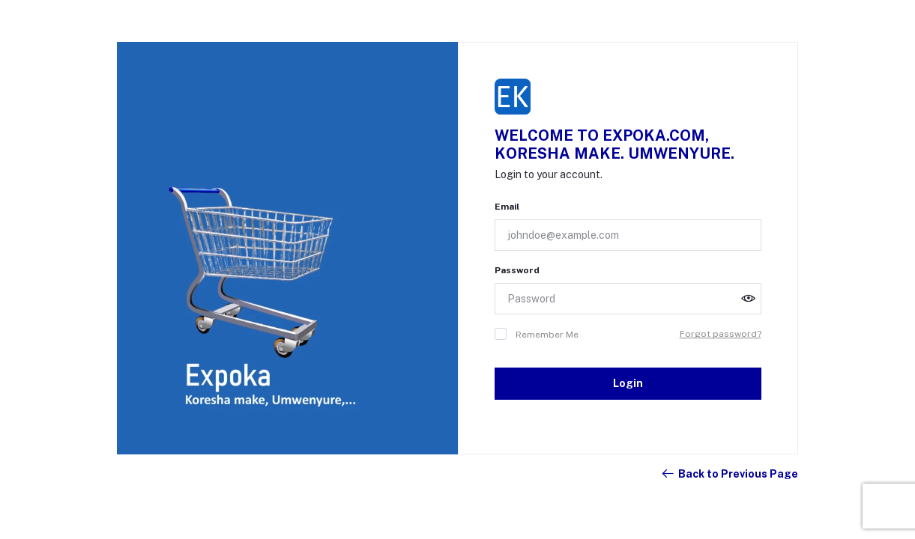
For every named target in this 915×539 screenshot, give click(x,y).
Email (507, 206)
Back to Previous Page (729, 473)
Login (628, 383)
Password (517, 270)
